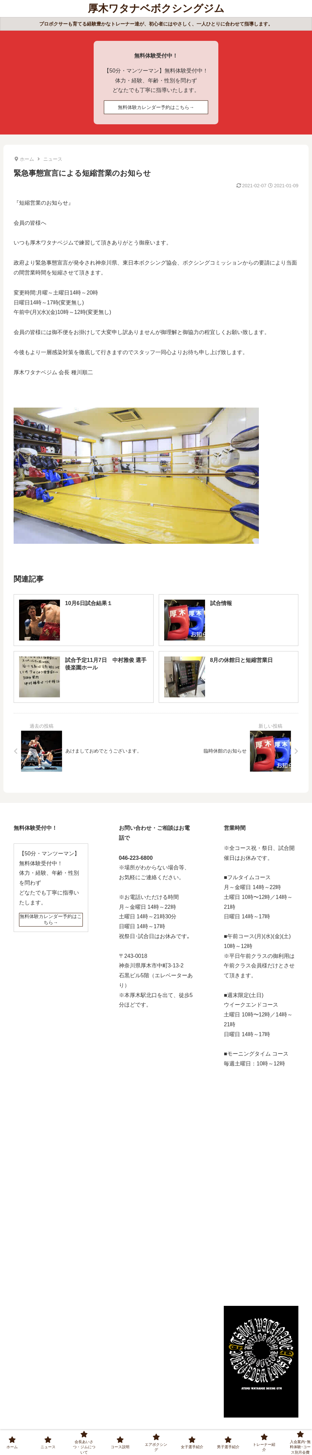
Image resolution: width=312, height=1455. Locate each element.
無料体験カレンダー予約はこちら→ (156, 107)
